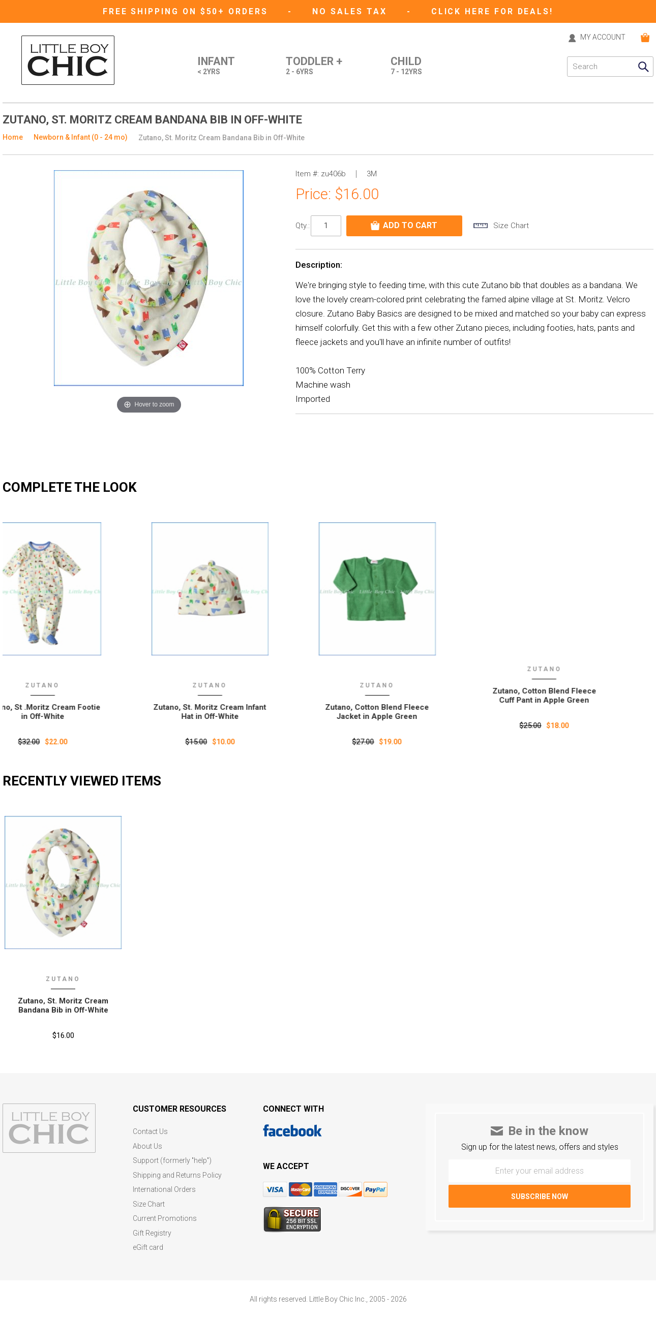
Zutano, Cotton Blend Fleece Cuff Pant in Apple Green (564, 695)
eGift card (148, 1245)
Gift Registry (152, 1231)
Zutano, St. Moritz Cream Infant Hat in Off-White (230, 711)
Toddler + (313, 66)
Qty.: (302, 225)
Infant (214, 66)
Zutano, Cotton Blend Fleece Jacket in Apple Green (398, 711)
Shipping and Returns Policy (177, 1174)
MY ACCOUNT (601, 38)
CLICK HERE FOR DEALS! (494, 11)
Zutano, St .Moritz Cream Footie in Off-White (63, 711)
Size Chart (149, 1203)
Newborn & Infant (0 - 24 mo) (81, 137)
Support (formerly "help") (173, 1160)
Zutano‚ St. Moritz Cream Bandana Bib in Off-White (63, 1005)
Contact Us (150, 1131)
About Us (147, 1146)
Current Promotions (165, 1217)
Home (13, 137)
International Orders (164, 1188)
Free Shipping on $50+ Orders (186, 11)
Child (406, 66)
